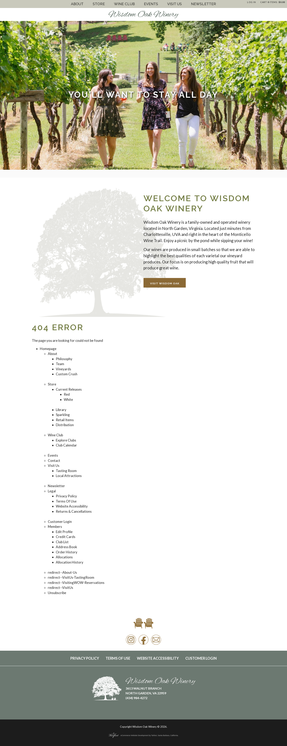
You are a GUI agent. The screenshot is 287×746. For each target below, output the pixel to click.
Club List (62, 542)
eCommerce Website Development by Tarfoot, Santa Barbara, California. (143, 735)
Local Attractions (69, 476)
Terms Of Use (66, 501)
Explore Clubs (66, 440)
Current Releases (69, 389)
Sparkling (63, 415)
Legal (52, 491)
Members (55, 526)
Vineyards (63, 369)
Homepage (48, 349)
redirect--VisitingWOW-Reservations (76, 582)
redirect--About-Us (62, 572)
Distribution (65, 425)
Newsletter (203, 4)
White (68, 399)
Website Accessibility (72, 506)
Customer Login (60, 521)
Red (67, 394)
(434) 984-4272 (136, 698)
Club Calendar (66, 445)
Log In (251, 2)
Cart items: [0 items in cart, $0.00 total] (272, 2)
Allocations (64, 557)
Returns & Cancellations (74, 511)
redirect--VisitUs (60, 587)
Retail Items (65, 420)
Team (60, 364)
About (77, 4)
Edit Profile (64, 532)
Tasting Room (66, 471)
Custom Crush (66, 374)
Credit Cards (65, 537)
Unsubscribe (57, 593)
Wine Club (124, 4)
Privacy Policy (66, 496)
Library (61, 410)
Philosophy (64, 359)
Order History (66, 552)
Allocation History (69, 562)
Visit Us (174, 4)
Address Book (66, 547)
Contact (54, 460)
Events (151, 4)
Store (99, 4)
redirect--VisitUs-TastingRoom (71, 577)
